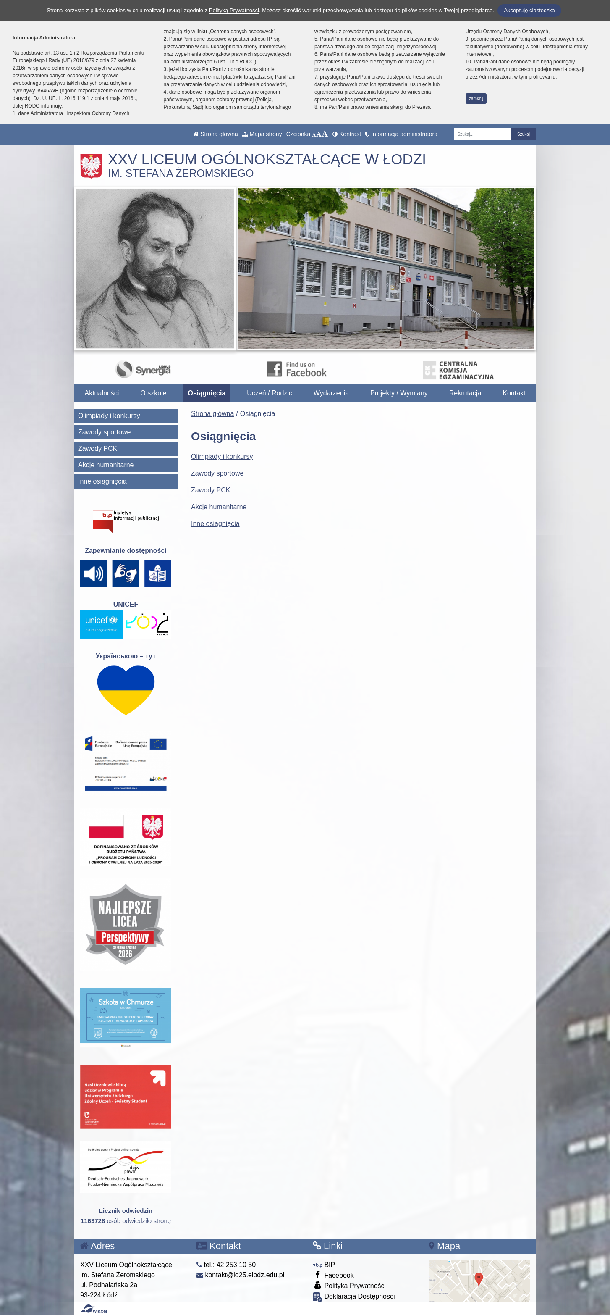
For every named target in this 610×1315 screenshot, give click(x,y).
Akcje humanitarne (219, 506)
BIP (324, 1264)
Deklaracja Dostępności (354, 1297)
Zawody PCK (210, 490)
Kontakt (514, 393)
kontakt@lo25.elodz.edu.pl (240, 1274)
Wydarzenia (331, 393)
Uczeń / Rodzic (269, 393)
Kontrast (346, 134)
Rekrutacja (465, 393)
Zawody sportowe (217, 473)
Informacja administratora (401, 134)
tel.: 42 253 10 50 (226, 1264)
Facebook (333, 1275)
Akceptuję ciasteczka (529, 10)
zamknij (476, 98)
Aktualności (101, 393)
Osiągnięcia (206, 393)
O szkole (153, 393)
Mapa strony (262, 134)
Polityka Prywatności (349, 1285)
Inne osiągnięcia (215, 523)
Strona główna (215, 134)
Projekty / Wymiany (399, 393)
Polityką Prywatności (234, 10)
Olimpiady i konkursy (222, 456)
